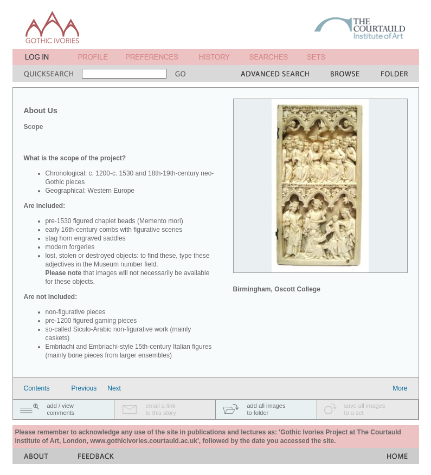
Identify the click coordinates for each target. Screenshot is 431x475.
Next (114, 388)
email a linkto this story (161, 409)
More (400, 388)
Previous (84, 388)
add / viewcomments (61, 409)
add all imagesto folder (266, 409)
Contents (37, 388)
